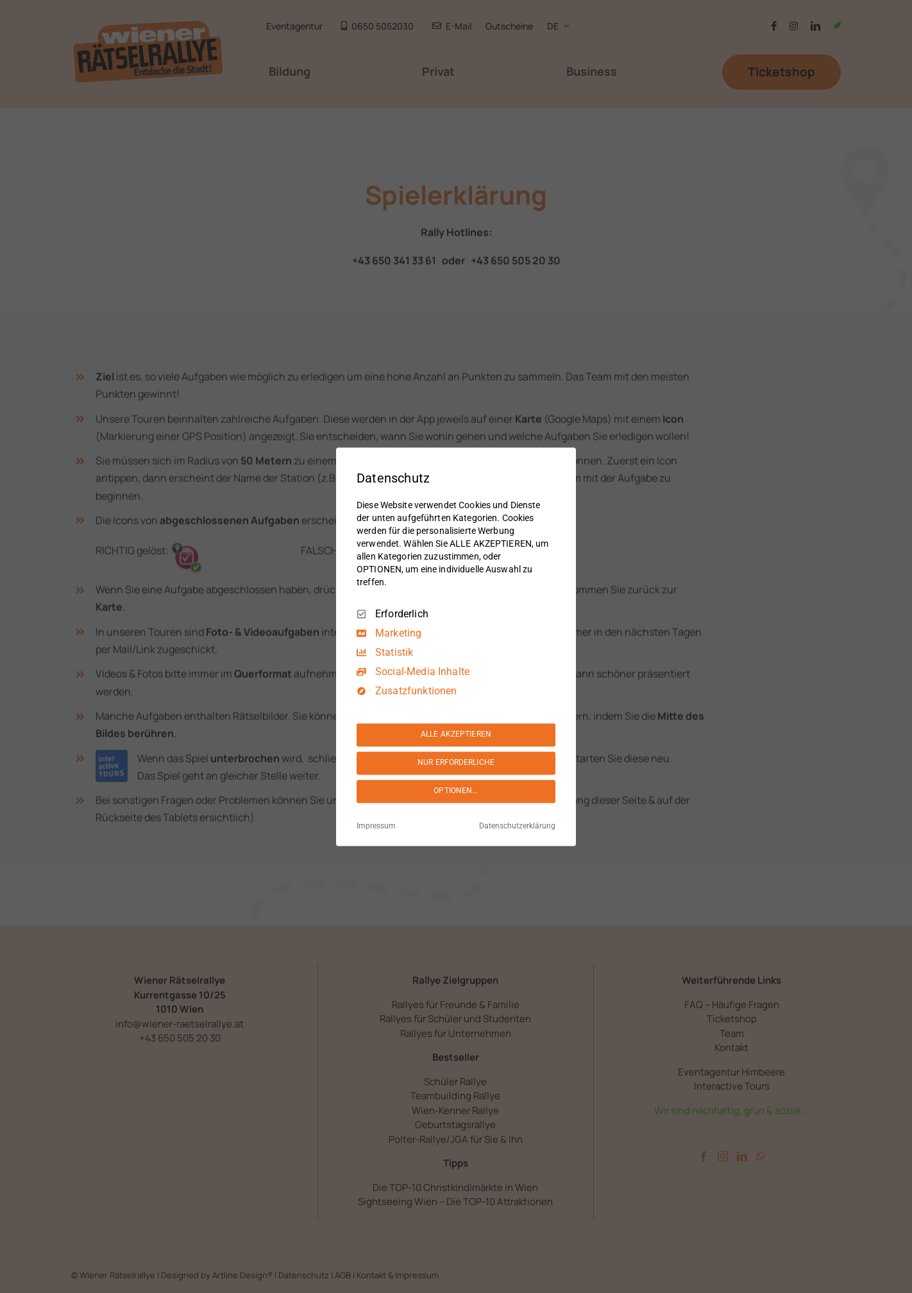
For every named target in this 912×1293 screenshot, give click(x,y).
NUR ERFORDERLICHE (456, 762)
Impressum (376, 826)
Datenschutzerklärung (517, 826)
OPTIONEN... (456, 791)
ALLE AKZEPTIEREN (456, 734)
